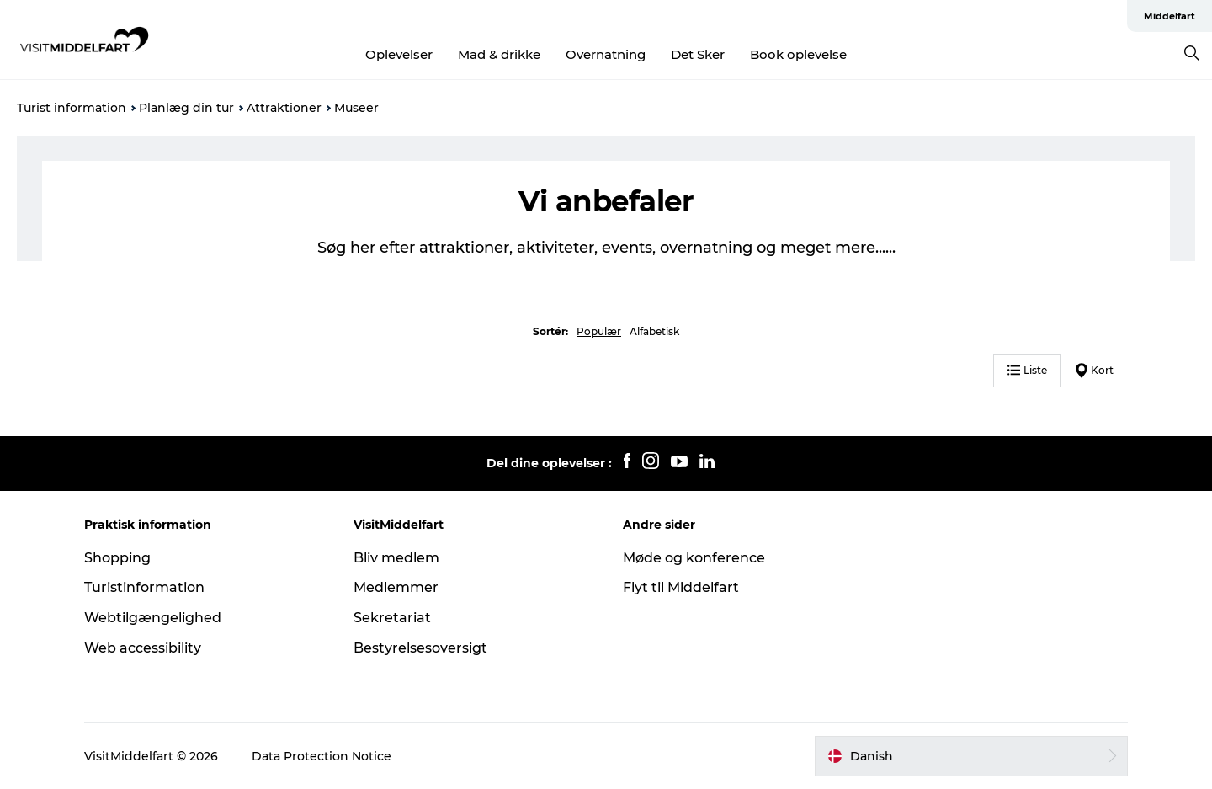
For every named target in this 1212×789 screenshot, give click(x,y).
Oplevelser (399, 54)
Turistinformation (144, 587)
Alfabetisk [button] (654, 331)
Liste (1027, 370)
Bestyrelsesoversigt (420, 648)
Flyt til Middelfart (681, 587)
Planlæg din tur (186, 107)
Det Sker (698, 54)
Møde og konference (694, 558)
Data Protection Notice (321, 756)
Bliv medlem (396, 558)
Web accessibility (142, 648)
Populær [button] (599, 331)
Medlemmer (396, 587)
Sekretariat (392, 618)
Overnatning (606, 54)
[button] (971, 756)
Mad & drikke (499, 54)
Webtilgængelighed (152, 618)
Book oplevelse (798, 54)
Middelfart (1169, 16)
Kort (1095, 370)
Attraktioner (284, 107)
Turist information (71, 107)
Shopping (117, 558)
